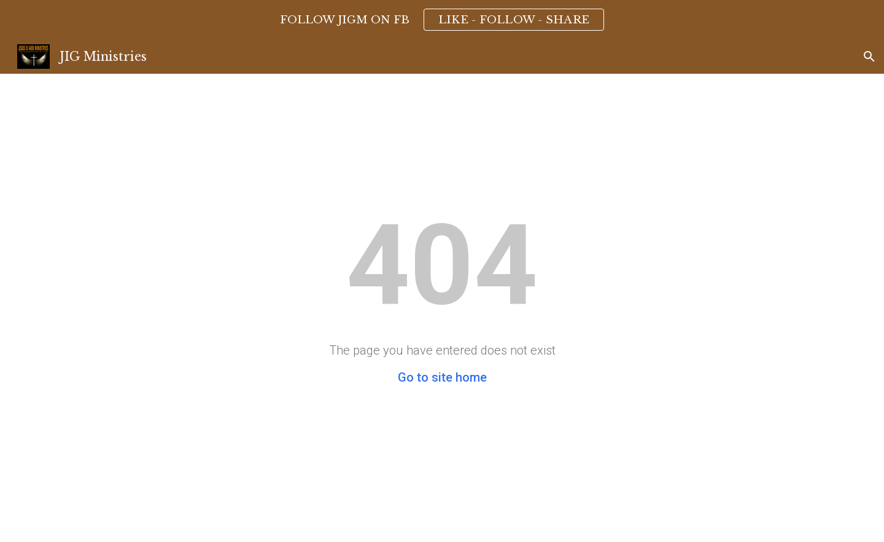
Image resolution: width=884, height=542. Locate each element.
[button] (869, 56)
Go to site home (442, 377)
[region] (442, 19)
